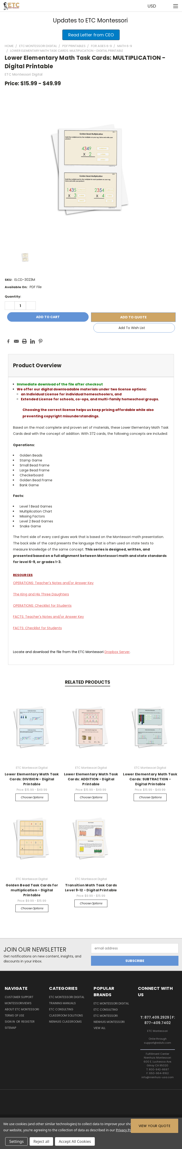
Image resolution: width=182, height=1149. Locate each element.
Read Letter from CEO (91, 35)
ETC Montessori (106, 1016)
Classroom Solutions (66, 1015)
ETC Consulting (61, 1009)
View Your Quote (154, 1125)
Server (117, 651)
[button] (91, 35)
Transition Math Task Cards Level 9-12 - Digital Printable (91, 888)
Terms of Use (14, 1015)
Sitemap (10, 1028)
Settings (16, 1141)
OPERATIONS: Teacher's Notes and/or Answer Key (53, 583)
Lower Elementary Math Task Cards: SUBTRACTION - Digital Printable (150, 779)
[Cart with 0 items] (166, 6)
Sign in (10, 1022)
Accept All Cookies (75, 1141)
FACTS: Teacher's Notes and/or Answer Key (48, 616)
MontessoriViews (18, 1003)
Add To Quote (133, 317)
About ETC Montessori (22, 1009)
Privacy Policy (126, 1130)
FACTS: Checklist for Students (37, 628)
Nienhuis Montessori (109, 1022)
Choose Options (32, 797)
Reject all (41, 1141)
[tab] (91, 365)
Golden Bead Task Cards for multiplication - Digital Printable (32, 890)
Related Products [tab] (87, 682)
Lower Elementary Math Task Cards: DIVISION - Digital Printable (32, 779)
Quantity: (13, 296)
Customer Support (19, 997)
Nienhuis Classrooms (65, 1022)
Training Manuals (62, 1003)
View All (99, 1028)
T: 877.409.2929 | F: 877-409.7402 (157, 1020)
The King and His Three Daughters (41, 594)
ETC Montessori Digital (66, 997)
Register (28, 1022)
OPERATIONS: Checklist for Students (42, 605)
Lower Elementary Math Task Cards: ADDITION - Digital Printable (91, 779)
